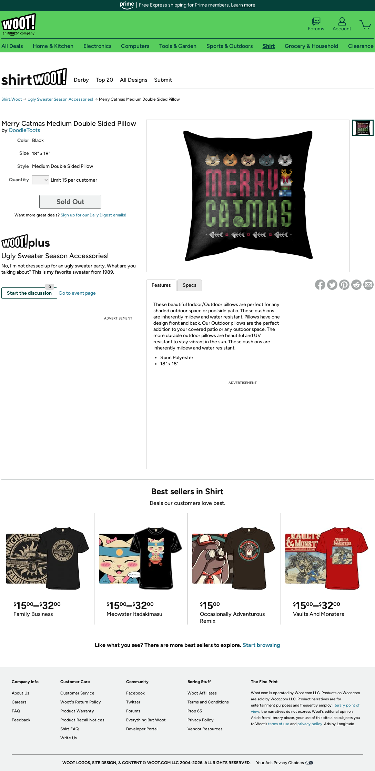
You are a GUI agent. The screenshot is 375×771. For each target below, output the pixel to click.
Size (24, 153)
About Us (20, 693)
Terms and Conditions (208, 702)
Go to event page (77, 293)
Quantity (19, 180)
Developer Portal (142, 729)
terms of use (278, 724)
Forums (316, 24)
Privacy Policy (200, 720)
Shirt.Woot (34, 76)
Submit (163, 80)
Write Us (68, 738)
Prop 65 (195, 711)
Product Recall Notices (82, 720)
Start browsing (261, 645)
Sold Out (70, 201)
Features (161, 285)
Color (23, 140)
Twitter (133, 702)
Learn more (243, 5)
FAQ (16, 711)
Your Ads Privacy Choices (280, 762)
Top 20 (104, 80)
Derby (81, 80)
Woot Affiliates (202, 693)
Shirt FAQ (69, 729)
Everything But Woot (146, 720)
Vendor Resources (205, 729)
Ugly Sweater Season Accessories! (60, 99)
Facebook (135, 693)
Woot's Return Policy (80, 702)
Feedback (21, 720)
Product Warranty (77, 711)
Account (342, 24)
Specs (189, 285)
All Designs (133, 80)
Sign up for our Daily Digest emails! (93, 215)
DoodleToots (24, 130)
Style (23, 166)
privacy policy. (310, 724)
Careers (19, 702)
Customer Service (77, 693)
